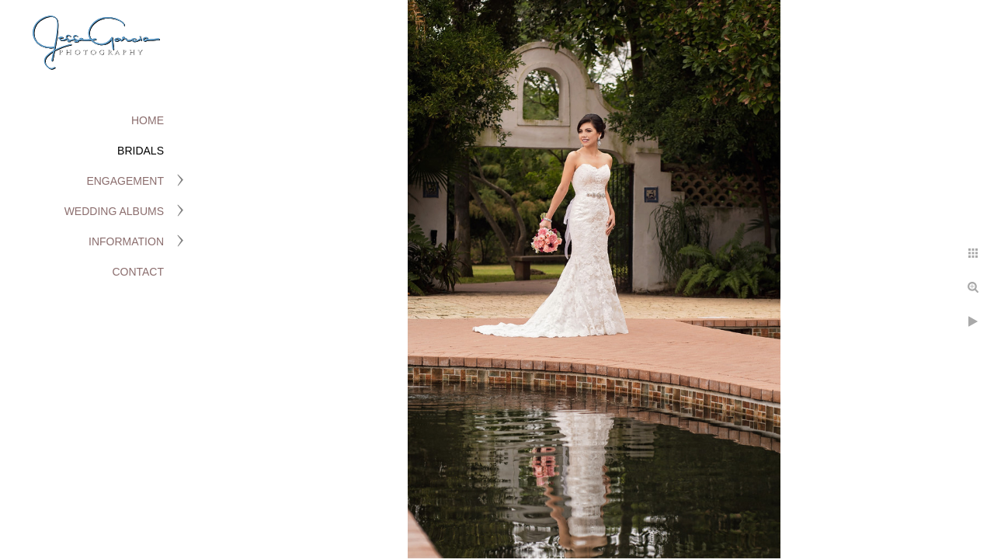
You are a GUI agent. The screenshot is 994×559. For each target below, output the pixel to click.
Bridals (140, 150)
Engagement (125, 181)
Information (126, 241)
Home (147, 120)
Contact (138, 272)
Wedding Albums (114, 211)
